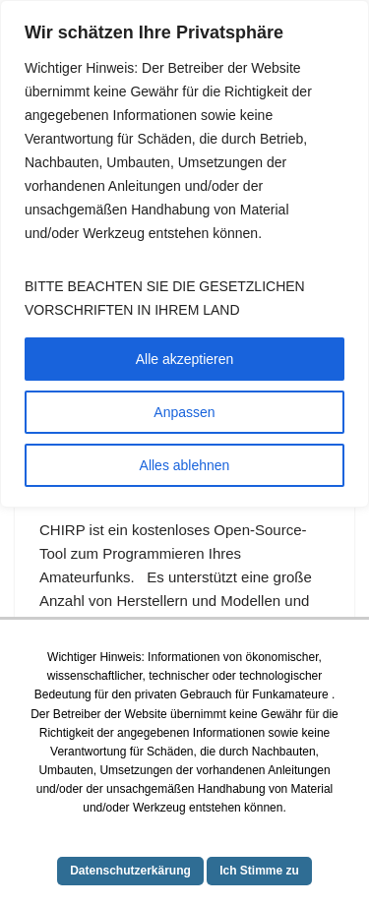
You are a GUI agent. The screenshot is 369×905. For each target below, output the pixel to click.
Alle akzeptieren (185, 359)
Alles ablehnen (185, 465)
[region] (184, 254)
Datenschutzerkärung (130, 870)
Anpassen (184, 412)
